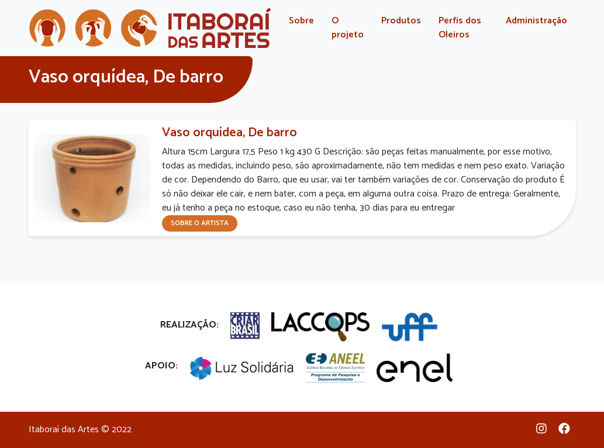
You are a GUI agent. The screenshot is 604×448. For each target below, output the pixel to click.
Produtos (401, 21)
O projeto (348, 28)
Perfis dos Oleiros (460, 28)
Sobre (301, 21)
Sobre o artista (200, 223)
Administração (536, 21)
